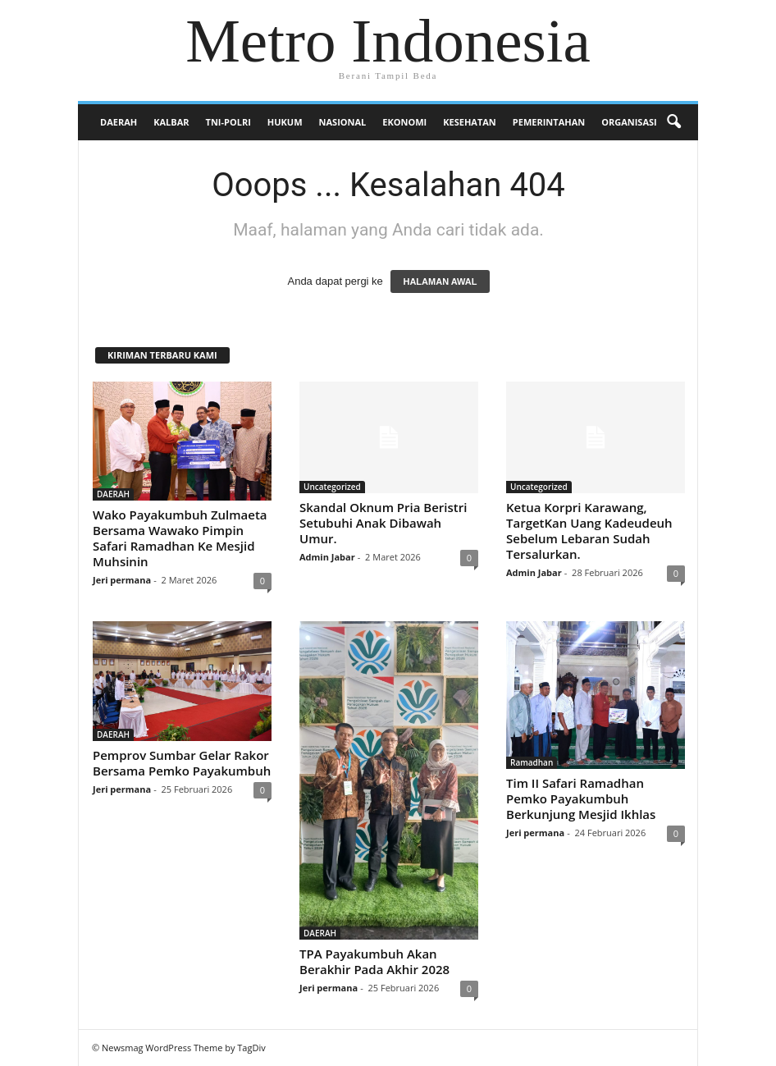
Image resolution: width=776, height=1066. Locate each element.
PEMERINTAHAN (549, 122)
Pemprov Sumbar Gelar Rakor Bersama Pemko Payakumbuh (182, 763)
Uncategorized (332, 486)
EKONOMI (404, 122)
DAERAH (118, 122)
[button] (673, 122)
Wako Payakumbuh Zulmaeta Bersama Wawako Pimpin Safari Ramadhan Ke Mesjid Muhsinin (180, 538)
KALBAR (171, 122)
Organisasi (629, 122)
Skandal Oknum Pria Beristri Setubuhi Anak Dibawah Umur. (383, 523)
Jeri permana (122, 580)
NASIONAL (343, 122)
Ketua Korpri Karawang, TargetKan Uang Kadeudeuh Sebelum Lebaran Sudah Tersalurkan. (589, 530)
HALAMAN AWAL (440, 281)
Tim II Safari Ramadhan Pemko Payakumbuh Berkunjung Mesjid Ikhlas (580, 798)
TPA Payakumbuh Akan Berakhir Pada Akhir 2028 (374, 961)
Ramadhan (531, 762)
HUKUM (285, 122)
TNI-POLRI (228, 122)
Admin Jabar (327, 557)
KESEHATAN (469, 122)
